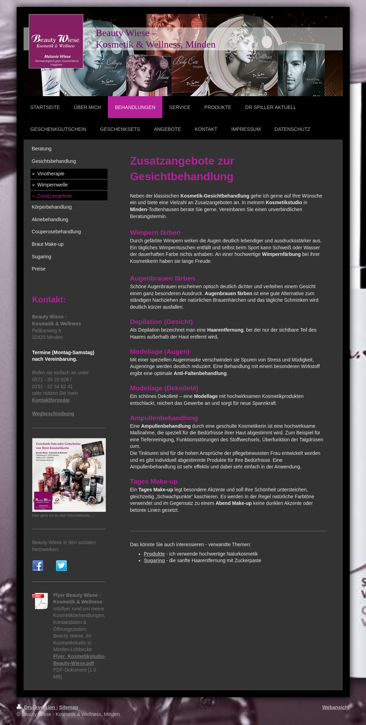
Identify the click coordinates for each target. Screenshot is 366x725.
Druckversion (37, 707)
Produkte (154, 554)
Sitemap (68, 707)
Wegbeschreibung (53, 413)
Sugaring (154, 560)
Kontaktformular (51, 400)
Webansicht (335, 707)
